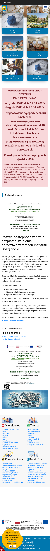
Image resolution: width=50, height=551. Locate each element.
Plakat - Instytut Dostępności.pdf (14, 337)
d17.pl (38, 548)
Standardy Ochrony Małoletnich (25, 544)
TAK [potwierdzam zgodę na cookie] (10, 546)
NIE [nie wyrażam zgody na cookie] (14, 546)
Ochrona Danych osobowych (25, 546)
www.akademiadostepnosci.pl (13, 320)
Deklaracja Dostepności (25, 542)
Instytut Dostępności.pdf (11, 339)
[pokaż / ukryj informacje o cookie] (2, 548)
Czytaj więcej (12, 541)
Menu (7, 3)
